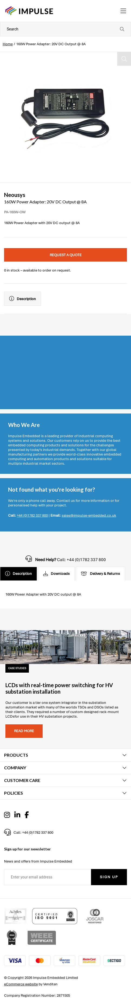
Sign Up (109, 877)
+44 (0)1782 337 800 (32, 515)
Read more (24, 731)
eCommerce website (21, 984)
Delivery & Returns (100, 573)
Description (22, 298)
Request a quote (66, 255)
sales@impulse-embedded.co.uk (89, 515)
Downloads (56, 573)
